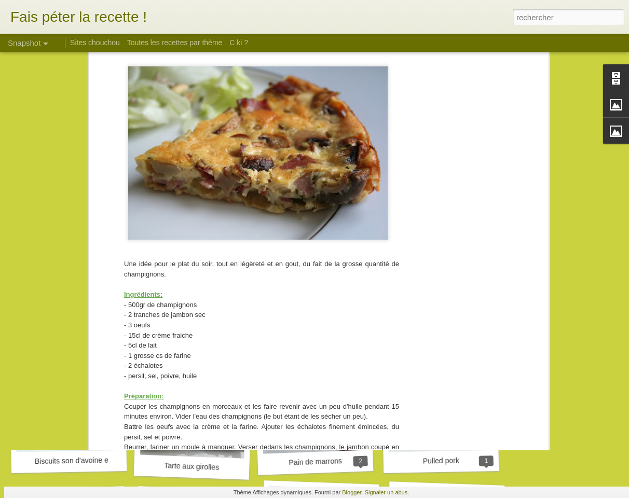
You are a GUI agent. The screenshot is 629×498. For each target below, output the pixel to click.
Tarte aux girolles (191, 466)
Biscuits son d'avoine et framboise (89, 460)
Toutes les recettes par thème (175, 42)
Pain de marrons (315, 462)
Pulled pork (441, 460)
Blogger (351, 492)
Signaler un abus (386, 492)
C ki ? (238, 42)
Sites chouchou (95, 42)
